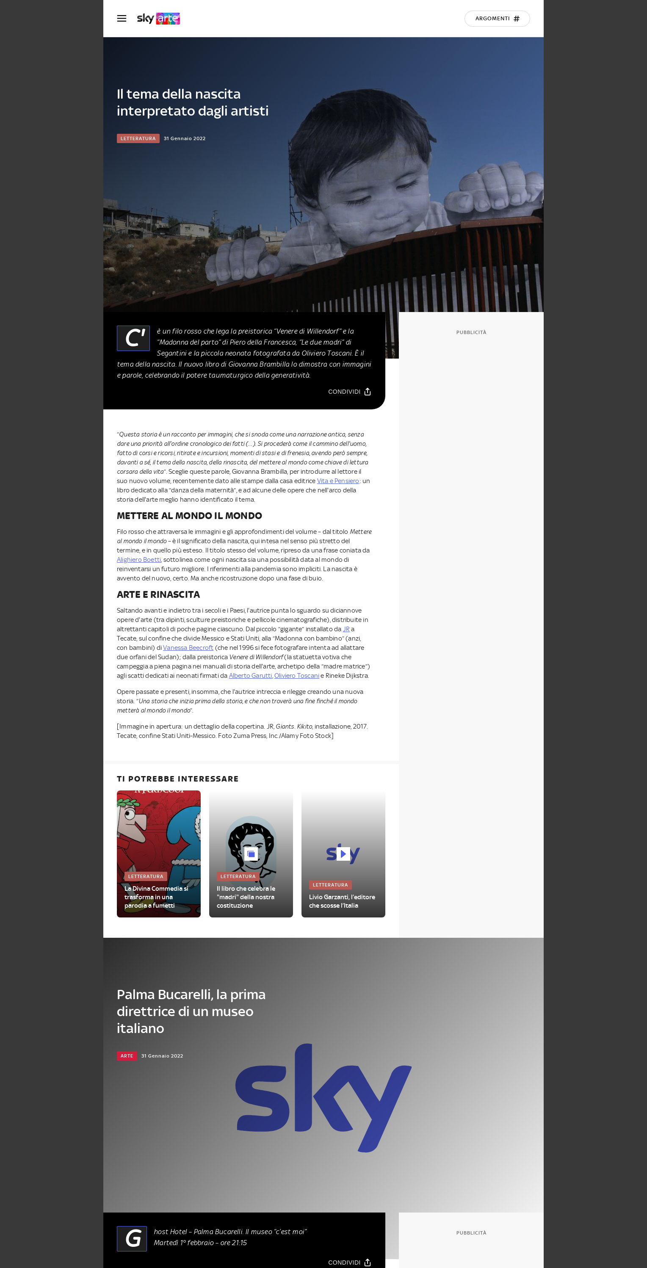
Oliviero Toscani (296, 676)
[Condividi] (350, 391)
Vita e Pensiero (338, 481)
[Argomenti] (497, 19)
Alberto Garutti (250, 676)
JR (346, 629)
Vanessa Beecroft (188, 648)
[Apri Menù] (127, 18)
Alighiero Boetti (139, 560)
